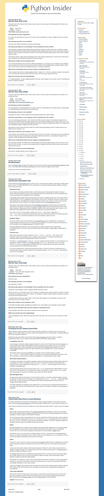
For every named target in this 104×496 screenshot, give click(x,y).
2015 (80, 142)
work (16, 343)
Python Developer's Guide (84, 33)
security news (26, 223)
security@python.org (51, 202)
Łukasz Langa (83, 248)
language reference (41, 336)
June (81, 156)
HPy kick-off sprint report (84, 67)
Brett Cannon (82, 109)
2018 (80, 136)
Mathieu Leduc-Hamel (85, 223)
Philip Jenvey (83, 237)
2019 (80, 134)
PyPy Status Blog (83, 65)
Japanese (81, 46)
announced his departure (23, 402)
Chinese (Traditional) (83, 40)
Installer (55, 429)
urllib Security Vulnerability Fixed (19, 180)
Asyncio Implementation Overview (86, 83)
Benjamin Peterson (85, 194)
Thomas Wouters (84, 241)
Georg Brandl (83, 210)
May (81, 158)
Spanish (80, 54)
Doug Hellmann (84, 203)
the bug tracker (41, 474)
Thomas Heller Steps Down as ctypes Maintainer (24, 398)
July (81, 154)
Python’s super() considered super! (86, 100)
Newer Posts (11, 487)
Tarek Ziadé (82, 92)
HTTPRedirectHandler (33, 242)
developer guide (27, 474)
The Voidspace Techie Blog (85, 87)
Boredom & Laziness (84, 112)
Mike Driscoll (83, 228)
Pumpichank (82, 71)
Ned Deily (83, 230)
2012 (80, 148)
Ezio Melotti (83, 207)
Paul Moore (83, 235)
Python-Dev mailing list (83, 31)
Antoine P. (83, 191)
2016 (80, 140)
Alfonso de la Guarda (85, 187)
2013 (80, 146)
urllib (35, 206)
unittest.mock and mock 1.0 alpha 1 (86, 89)
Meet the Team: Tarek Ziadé (17, 262)
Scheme (57, 412)
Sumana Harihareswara (86, 239)
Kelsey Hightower (84, 219)
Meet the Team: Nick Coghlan (18, 91)
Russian (80, 52)
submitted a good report (42, 205)
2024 (80, 125)
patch (13, 376)
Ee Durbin (83, 205)
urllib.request (26, 243)
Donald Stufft (83, 201)
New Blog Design (14, 162)
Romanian (81, 51)
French (80, 42)
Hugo (82, 212)
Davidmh (82, 198)
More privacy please (83, 94)
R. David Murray (83, 82)
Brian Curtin (82, 114)
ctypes (45, 400)
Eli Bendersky (82, 60)
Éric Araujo (83, 251)
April (81, 160)
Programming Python (38, 410)
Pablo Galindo (84, 232)
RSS (93, 22)
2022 (80, 129)
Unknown (82, 244)
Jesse (82, 216)
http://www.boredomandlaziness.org (24, 102)
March (81, 178)
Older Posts (66, 487)
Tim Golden (82, 76)
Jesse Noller (82, 104)
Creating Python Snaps (84, 72)
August (81, 152)
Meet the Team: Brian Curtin (17, 21)
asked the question (19, 348)
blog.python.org (89, 274)
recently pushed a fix (23, 183)
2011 (80, 150)
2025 (80, 123)
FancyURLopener (22, 240)
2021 (80, 131)
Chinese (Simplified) (83, 39)
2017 (80, 138)
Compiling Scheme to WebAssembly (86, 62)
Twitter (80, 24)
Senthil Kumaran (83, 107)
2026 (80, 121)
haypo (82, 255)
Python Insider (17, 165)
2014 (80, 144)
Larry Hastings (84, 221)
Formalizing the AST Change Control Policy (23, 328)
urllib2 (40, 206)
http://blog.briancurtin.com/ (22, 31)
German (80, 44)
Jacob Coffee (83, 214)
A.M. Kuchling (83, 185)
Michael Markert (84, 226)
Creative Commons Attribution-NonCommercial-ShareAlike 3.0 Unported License (84, 271)
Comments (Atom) (19, 489)
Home (39, 487)
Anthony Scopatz (84, 189)
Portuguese (81, 49)
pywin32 (42, 440)
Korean (80, 47)
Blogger (88, 278)
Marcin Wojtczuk (61, 165)
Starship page (61, 447)
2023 (80, 127)
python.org (81, 29)
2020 (80, 133)
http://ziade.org (19, 272)
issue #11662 (53, 228)
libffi (41, 453)
